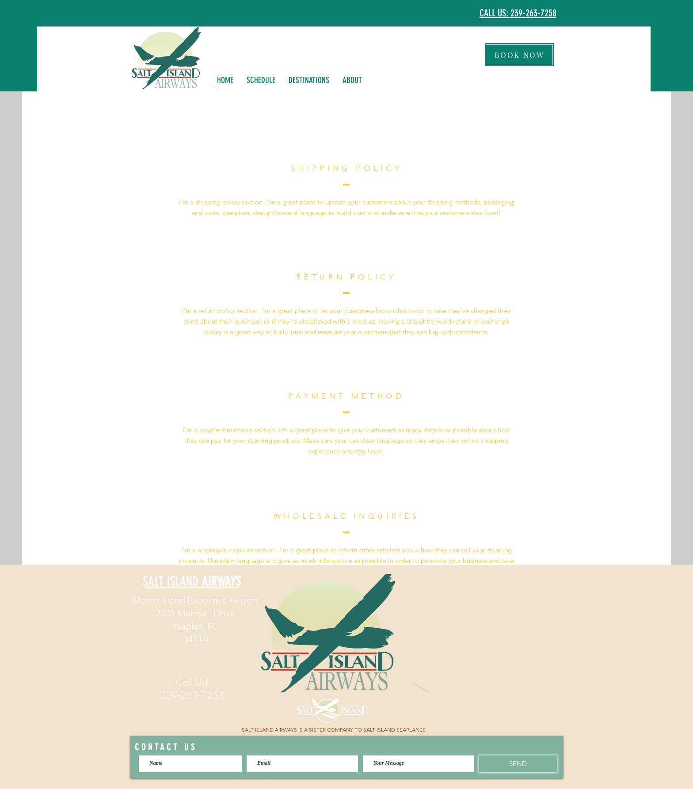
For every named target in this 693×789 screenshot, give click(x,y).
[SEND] (518, 763)
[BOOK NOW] (519, 55)
